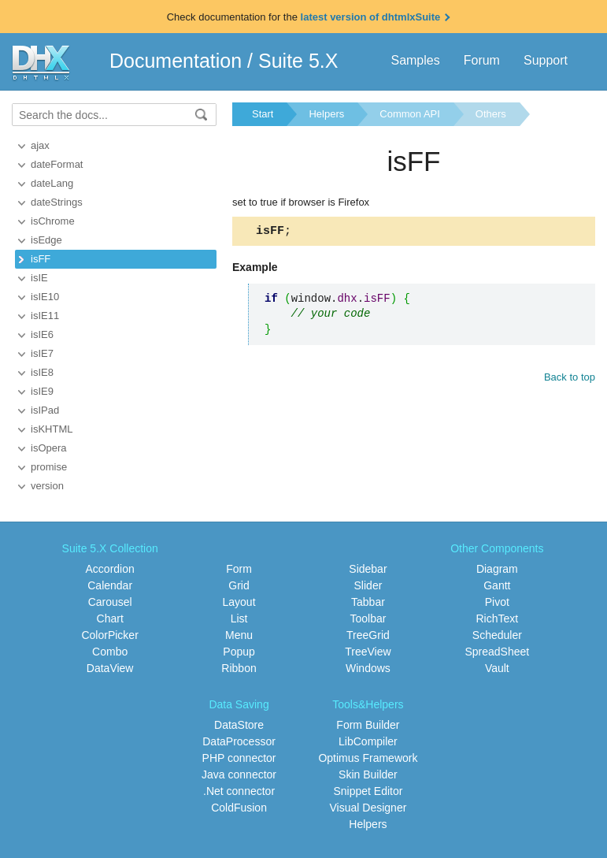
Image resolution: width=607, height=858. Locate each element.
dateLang (52, 183)
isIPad (45, 410)
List (239, 618)
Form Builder (367, 725)
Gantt (496, 585)
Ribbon (238, 668)
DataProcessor (239, 741)
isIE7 (42, 353)
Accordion (110, 569)
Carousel (110, 602)
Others (491, 114)
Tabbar (368, 602)
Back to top (569, 379)
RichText (497, 618)
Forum (482, 60)
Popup (238, 651)
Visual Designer (368, 807)
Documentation (175, 61)
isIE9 (42, 391)
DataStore (239, 725)
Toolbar (368, 618)
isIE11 (45, 315)
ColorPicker (109, 635)
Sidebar (368, 569)
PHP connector (239, 758)
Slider (368, 585)
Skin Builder (368, 774)
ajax (40, 145)
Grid (238, 585)
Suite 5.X (298, 61)
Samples (414, 60)
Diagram (497, 569)
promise (49, 467)
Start (262, 114)
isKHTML (51, 429)
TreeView (367, 651)
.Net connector (239, 791)
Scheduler (497, 635)
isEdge (46, 240)
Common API (409, 114)
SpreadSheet (497, 651)
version (47, 486)
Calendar (109, 585)
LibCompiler (368, 741)
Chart (110, 618)
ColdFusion (239, 807)
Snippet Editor (367, 791)
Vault (497, 668)
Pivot (497, 602)
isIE (39, 278)
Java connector (239, 774)
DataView (110, 668)
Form (239, 569)
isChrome (53, 221)
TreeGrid (368, 635)
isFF (40, 259)
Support (546, 60)
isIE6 (42, 334)
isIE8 (42, 372)
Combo (110, 651)
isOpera (49, 448)
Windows (368, 668)
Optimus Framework (367, 758)
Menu (239, 635)
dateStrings (57, 202)
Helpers (326, 114)
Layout (239, 602)
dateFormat (57, 164)
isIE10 (45, 297)
